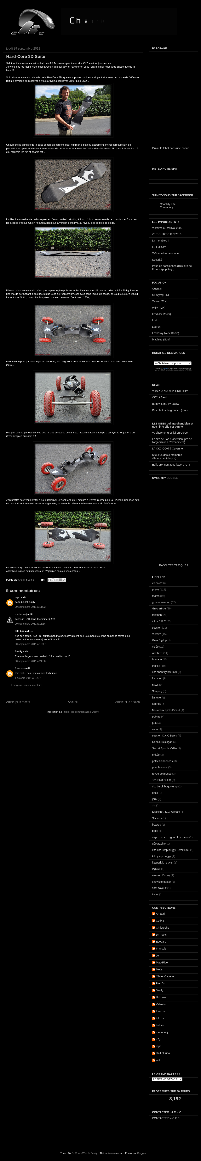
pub (154, 722)
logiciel (156, 869)
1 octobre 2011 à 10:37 (28, 677)
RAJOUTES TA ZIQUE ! (173, 565)
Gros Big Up (159, 640)
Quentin (157, 288)
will (158, 1060)
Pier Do (160, 983)
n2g (158, 1039)
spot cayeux (159, 887)
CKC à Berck (160, 397)
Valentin (161, 1004)
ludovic (160, 1025)
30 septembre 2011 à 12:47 (30, 644)
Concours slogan (162, 741)
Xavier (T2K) (159, 301)
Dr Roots (161, 934)
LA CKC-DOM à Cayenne (167, 448)
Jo (157, 955)
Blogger (141, 1153)
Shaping (157, 691)
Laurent (156, 326)
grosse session (161, 602)
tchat (166, 148)
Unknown (161, 997)
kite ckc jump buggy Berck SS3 (170, 850)
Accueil (73, 702)
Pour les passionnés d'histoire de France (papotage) (172, 267)
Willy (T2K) (158, 307)
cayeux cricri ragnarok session (170, 837)
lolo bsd (160, 1018)
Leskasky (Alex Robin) (165, 333)
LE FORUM (159, 246)
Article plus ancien (127, 702)
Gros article (159, 608)
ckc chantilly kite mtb (164, 672)
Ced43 (160, 920)
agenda (156, 703)
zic (153, 805)
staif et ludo (163, 1053)
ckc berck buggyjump (165, 786)
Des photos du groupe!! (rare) (170, 410)
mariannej (21, 614)
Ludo (155, 320)
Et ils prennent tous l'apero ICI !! (171, 464)
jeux (154, 799)
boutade (157, 659)
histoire (156, 697)
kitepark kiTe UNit (162, 862)
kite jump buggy (161, 856)
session (156, 627)
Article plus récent (18, 702)
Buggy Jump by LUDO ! (166, 403)
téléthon (157, 614)
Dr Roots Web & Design (85, 1153)
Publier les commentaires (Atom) (81, 711)
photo (155, 589)
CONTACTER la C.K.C (166, 1118)
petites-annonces (162, 761)
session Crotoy (161, 875)
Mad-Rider (162, 962)
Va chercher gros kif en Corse (170, 432)
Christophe (162, 927)
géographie (159, 843)
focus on (157, 678)
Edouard (161, 941)
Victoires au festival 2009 (167, 227)
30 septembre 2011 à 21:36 (30, 661)
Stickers (157, 818)
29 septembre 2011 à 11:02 (30, 606)
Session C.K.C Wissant (166, 811)
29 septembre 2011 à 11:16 (30, 623)
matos (155, 595)
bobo (155, 830)
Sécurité (157, 259)
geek (155, 792)
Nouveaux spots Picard (166, 710)
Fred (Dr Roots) (161, 314)
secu (155, 729)
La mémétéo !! (160, 240)
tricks (155, 894)
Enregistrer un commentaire (26, 685)
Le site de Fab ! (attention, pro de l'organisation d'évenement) (172, 440)
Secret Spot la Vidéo (164, 748)
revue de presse (161, 773)
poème (156, 716)
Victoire (156, 634)
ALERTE (157, 653)
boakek (156, 824)
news (155, 684)
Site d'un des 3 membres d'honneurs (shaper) (167, 456)
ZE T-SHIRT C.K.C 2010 (166, 234)
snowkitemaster (161, 881)
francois (20, 668)
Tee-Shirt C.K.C (161, 780)
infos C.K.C (159, 621)
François (161, 948)
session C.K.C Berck (164, 735)
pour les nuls (159, 767)
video (155, 583)
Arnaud (160, 913)
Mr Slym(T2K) (160, 294)
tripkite (156, 665)
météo (156, 754)
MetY (159, 969)
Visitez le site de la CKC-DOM (170, 391)
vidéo (155, 646)
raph (17, 597)
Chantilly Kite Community (168, 206)
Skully (22, 579)
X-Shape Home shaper (166, 253)
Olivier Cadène (165, 976)
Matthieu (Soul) (161, 339)
